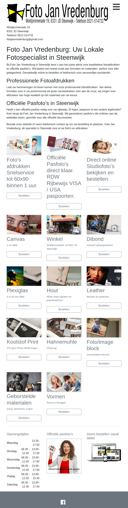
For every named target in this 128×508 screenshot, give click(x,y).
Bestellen (24, 195)
